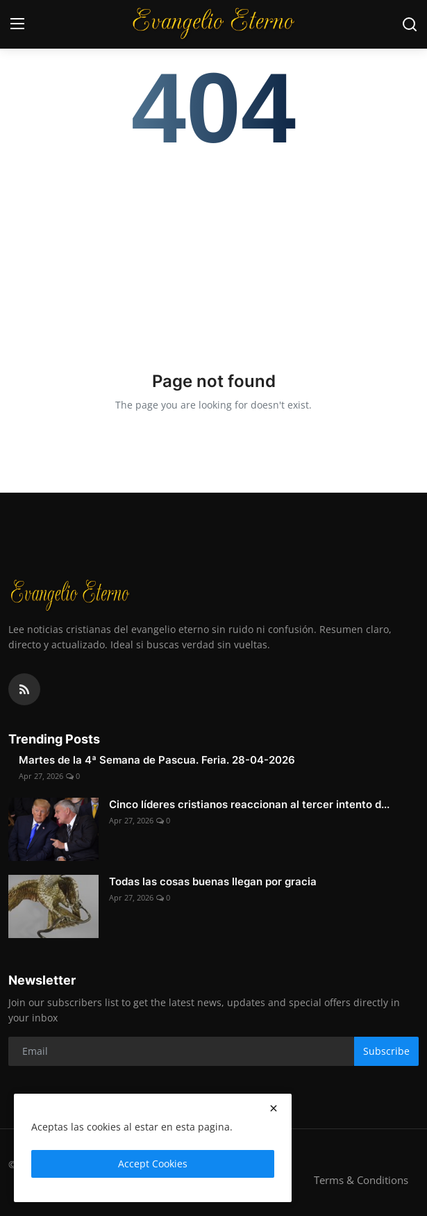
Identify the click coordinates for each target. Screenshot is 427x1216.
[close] (273, 1108)
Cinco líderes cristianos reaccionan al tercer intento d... (249, 804)
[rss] (24, 689)
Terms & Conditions (361, 1180)
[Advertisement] (213, 251)
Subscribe (386, 1051)
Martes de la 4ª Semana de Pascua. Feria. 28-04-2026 (157, 759)
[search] (409, 24)
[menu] (17, 24)
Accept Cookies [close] (152, 1163)
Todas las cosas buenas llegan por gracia (213, 881)
